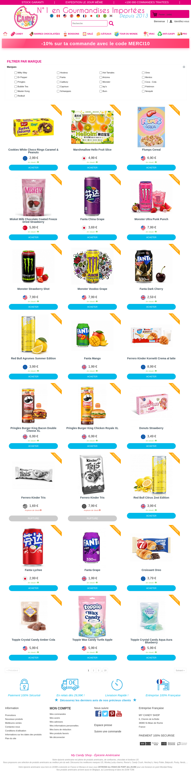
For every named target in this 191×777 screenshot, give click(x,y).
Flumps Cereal (151, 149)
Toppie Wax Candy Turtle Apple (92, 639)
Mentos (148, 77)
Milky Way (22, 72)
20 (105, 670)
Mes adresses (56, 722)
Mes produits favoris (59, 733)
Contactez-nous (12, 727)
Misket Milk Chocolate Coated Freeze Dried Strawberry (33, 220)
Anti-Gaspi (168, 34)
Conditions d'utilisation (15, 730)
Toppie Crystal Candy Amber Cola (33, 639)
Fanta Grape (92, 570)
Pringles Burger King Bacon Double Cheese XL (33, 429)
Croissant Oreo (151, 570)
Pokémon (149, 86)
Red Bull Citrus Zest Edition (151, 497)
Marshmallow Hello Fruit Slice (92, 149)
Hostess (64, 72)
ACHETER (33, 167)
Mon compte (60, 708)
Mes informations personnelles (64, 725)
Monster (106, 82)
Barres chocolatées (44, 34)
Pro (185, 34)
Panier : (165, 14)
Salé (87, 34)
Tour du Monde (127, 34)
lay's (105, 86)
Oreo (147, 72)
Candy (18, 34)
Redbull (21, 96)
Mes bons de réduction (60, 729)
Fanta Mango (92, 358)
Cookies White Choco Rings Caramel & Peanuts (33, 151)
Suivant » (180, 670)
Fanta (62, 77)
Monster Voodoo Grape (92, 288)
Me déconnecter (57, 737)
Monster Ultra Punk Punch (151, 219)
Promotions (10, 715)
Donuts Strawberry (151, 428)
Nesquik (149, 91)
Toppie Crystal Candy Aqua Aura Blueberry (151, 641)
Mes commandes (58, 714)
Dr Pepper (22, 77)
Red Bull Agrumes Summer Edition (33, 358)
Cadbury (64, 82)
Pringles (21, 82)
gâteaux (104, 34)
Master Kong (24, 91)
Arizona (106, 77)
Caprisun (64, 86)
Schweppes (65, 91)
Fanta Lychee (33, 570)
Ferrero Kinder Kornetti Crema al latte (151, 358)
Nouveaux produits (14, 719)
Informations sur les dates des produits (23, 734)
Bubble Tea (23, 86)
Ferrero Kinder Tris (33, 497)
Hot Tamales (108, 72)
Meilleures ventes (13, 723)
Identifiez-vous (181, 21)
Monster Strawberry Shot (33, 288)
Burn (105, 91)
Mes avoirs (55, 718)
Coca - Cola (150, 82)
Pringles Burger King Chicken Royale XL (92, 428)
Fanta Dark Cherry (151, 288)
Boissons (71, 34)
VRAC (149, 34)
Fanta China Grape (92, 219)
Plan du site (10, 738)
